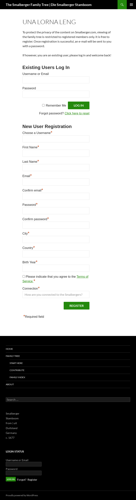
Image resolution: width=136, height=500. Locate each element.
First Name (31, 147)
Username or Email (36, 74)
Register (32, 479)
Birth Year (30, 262)
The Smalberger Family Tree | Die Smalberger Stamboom (49, 4)
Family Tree (13, 356)
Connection (31, 288)
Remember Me (56, 105)
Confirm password (36, 219)
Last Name (31, 161)
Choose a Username (37, 132)
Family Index (17, 377)
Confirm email (33, 190)
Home (9, 348)
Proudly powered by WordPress (22, 495)
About (10, 384)
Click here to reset (77, 113)
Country (29, 247)
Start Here (16, 363)
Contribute (17, 370)
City (26, 233)
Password (29, 88)
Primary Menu (131, 4)
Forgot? (21, 479)
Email (27, 175)
